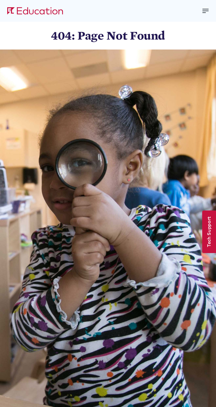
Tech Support (208, 231)
